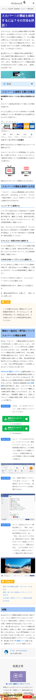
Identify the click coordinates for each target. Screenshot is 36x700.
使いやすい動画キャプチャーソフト (18, 684)
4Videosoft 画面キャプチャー (11, 371)
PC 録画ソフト (20, 641)
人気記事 (10, 9)
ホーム (4, 9)
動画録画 (17, 9)
